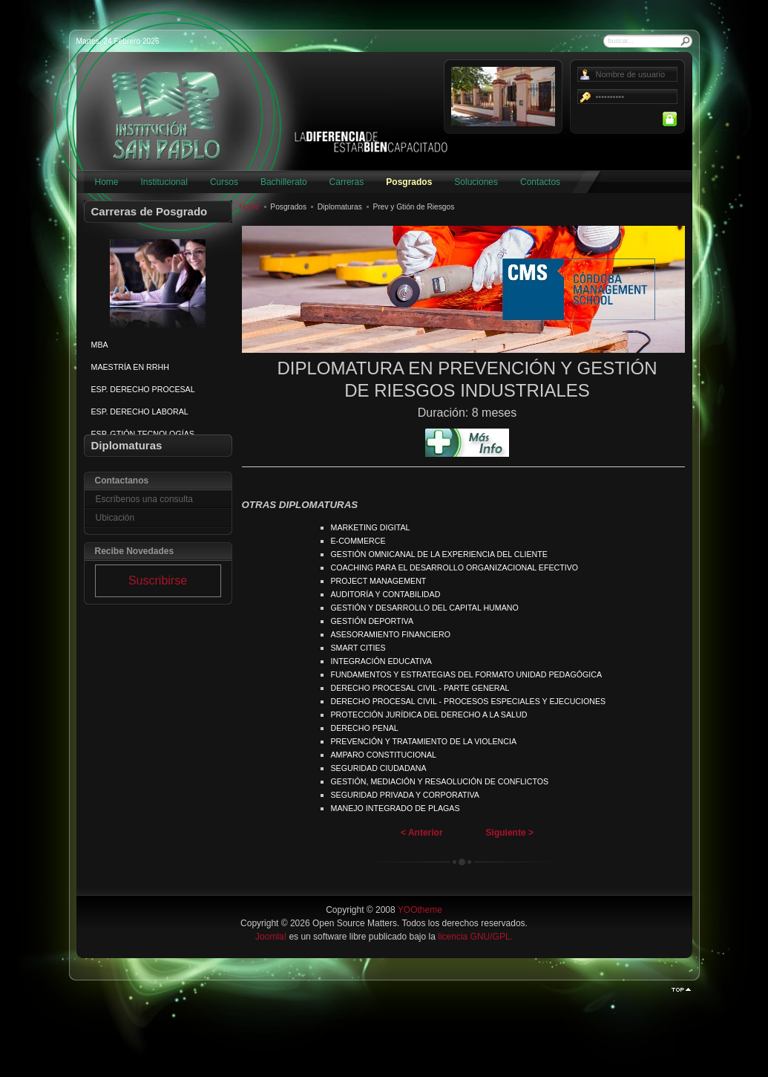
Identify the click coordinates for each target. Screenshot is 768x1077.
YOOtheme (420, 910)
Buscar (685, 41)
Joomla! (270, 936)
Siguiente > (510, 832)
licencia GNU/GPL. (475, 936)
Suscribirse (157, 580)
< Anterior (422, 832)
